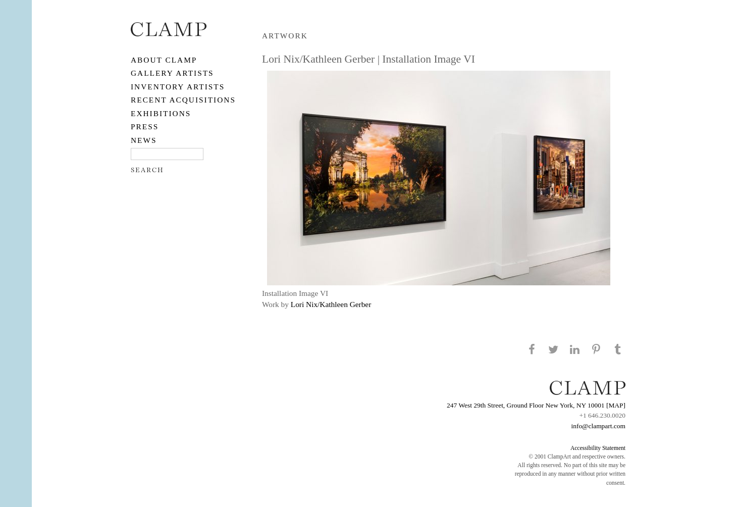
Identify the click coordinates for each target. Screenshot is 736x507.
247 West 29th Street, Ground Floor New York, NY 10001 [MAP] (536, 405)
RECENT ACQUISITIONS (183, 99)
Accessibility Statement (597, 448)
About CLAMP (164, 60)
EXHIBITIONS (161, 113)
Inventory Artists (178, 86)
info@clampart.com (598, 426)
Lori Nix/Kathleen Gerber (331, 304)
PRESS (145, 126)
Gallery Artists (172, 73)
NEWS (144, 140)
